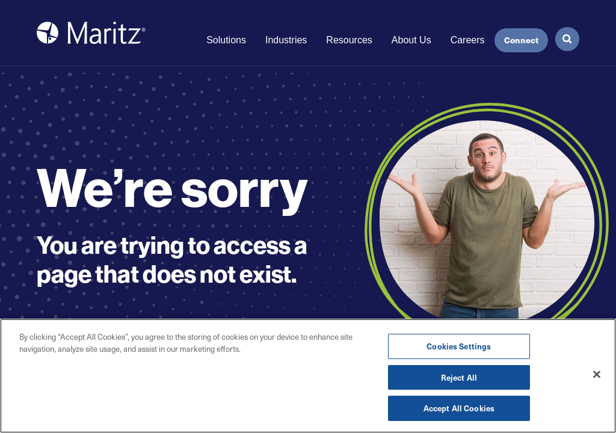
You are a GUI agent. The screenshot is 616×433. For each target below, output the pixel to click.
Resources (349, 40)
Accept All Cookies (459, 408)
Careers (468, 40)
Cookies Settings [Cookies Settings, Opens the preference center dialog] (459, 346)
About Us (411, 40)
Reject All (459, 377)
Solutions (226, 40)
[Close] (597, 374)
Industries (286, 40)
